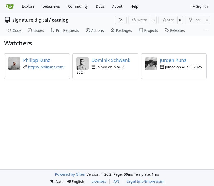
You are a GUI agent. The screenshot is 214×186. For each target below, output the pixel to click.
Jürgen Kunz (173, 60)
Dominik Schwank (110, 60)
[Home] (10, 6)
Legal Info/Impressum (146, 181)
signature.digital (30, 19)
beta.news (51, 6)
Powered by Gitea (70, 174)
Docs (100, 6)
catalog (60, 19)
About (117, 6)
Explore (28, 6)
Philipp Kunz (36, 60)
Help (134, 6)
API (116, 181)
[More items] (206, 30)
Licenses (99, 181)
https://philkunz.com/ (46, 67)
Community (78, 6)
